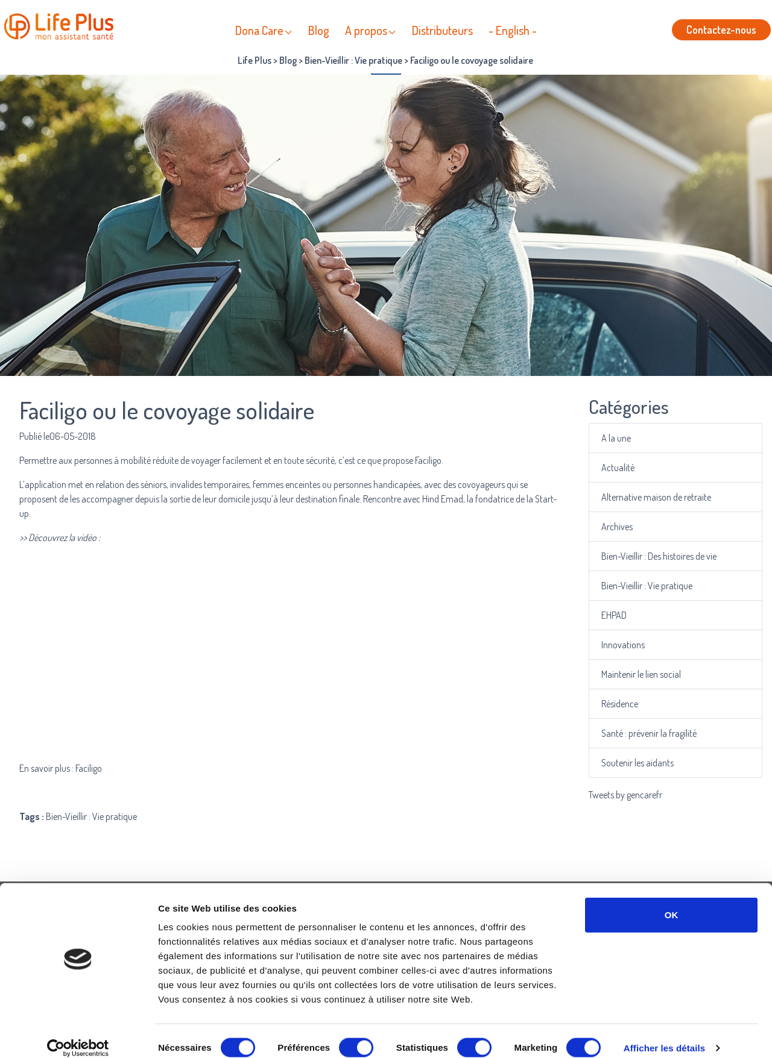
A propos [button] (366, 30)
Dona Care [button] (259, 30)
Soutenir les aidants (639, 763)
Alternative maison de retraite (657, 497)
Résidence (622, 704)
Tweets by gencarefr (625, 795)
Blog (318, 30)
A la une (618, 438)
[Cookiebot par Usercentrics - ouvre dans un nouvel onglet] (78, 1034)
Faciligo (428, 460)
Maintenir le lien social (642, 674)
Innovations (625, 645)
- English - (513, 30)
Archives (619, 527)
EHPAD (616, 615)
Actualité (620, 468)
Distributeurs (442, 30)
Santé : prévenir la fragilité (650, 733)
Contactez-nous (721, 29)
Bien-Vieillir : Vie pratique (648, 586)
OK (672, 901)
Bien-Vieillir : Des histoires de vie (659, 556)
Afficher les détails (664, 1034)
